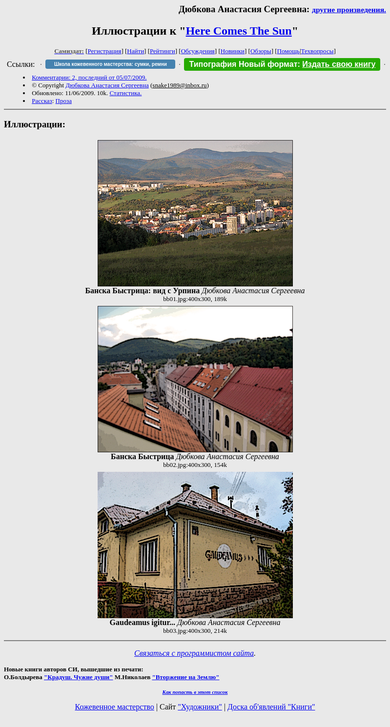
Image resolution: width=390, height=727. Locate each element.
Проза (64, 100)
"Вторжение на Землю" (185, 677)
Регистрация (105, 51)
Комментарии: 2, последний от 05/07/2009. (89, 77)
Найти (135, 51)
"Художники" (200, 707)
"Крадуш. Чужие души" (78, 677)
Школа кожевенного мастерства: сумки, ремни (110, 64)
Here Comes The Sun (239, 30)
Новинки (233, 51)
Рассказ (42, 100)
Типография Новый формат (243, 64)
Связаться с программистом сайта (194, 653)
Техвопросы (317, 51)
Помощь (288, 51)
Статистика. (125, 93)
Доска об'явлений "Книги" (271, 707)
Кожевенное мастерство (114, 707)
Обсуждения (198, 51)
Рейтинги (162, 51)
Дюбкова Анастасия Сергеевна (106, 85)
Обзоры (260, 51)
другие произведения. (349, 9)
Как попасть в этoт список (195, 692)
